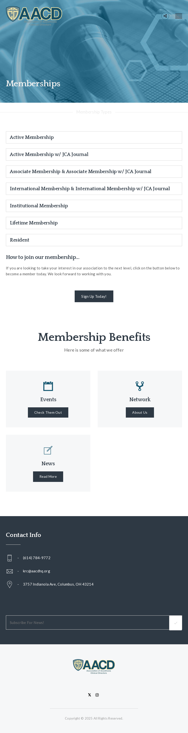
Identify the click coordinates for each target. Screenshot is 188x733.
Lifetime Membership (34, 223)
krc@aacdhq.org (36, 571)
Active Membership (32, 137)
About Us (139, 412)
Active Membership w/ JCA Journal (49, 154)
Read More (48, 476)
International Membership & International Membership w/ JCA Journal (90, 188)
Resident (19, 240)
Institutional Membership (39, 206)
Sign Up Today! (93, 296)
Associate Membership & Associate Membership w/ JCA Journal (80, 171)
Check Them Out (48, 412)
